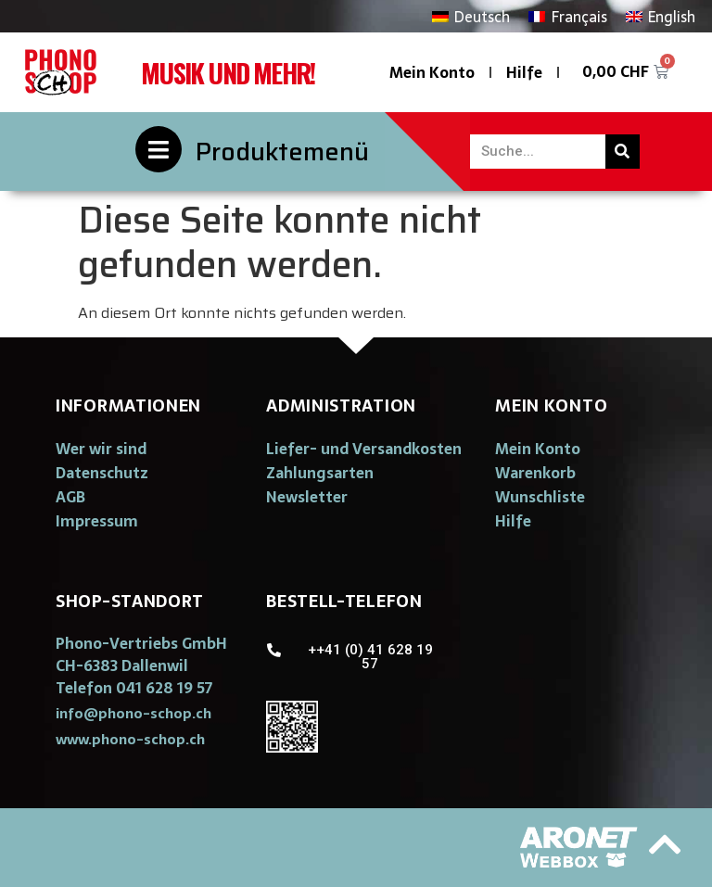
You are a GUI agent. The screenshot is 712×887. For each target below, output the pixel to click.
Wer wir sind (101, 449)
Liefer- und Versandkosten (364, 449)
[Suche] (622, 151)
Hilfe (524, 72)
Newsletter (307, 497)
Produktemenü (282, 151)
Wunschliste (540, 497)
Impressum (97, 521)
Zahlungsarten (320, 473)
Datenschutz (102, 473)
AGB (70, 497)
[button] (133, 713)
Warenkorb (535, 473)
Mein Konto (432, 72)
